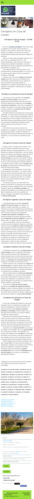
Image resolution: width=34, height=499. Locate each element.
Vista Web (27, 494)
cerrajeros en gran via (6, 401)
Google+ (6, 466)
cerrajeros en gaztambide (7, 399)
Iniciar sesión (26, 493)
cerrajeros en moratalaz (7, 406)
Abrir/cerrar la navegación (17, 2)
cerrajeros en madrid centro (8, 403)
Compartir (23, 486)
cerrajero (18, 451)
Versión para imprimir (11, 493)
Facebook (6, 471)
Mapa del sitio (8, 494)
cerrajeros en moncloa (7, 404)
